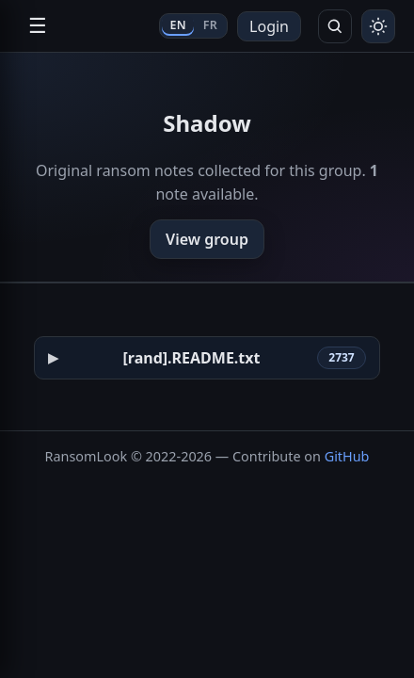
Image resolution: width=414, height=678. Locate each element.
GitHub (347, 456)
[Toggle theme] (378, 26)
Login (269, 26)
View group (207, 239)
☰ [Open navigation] (37, 26)
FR (210, 25)
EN (177, 25)
